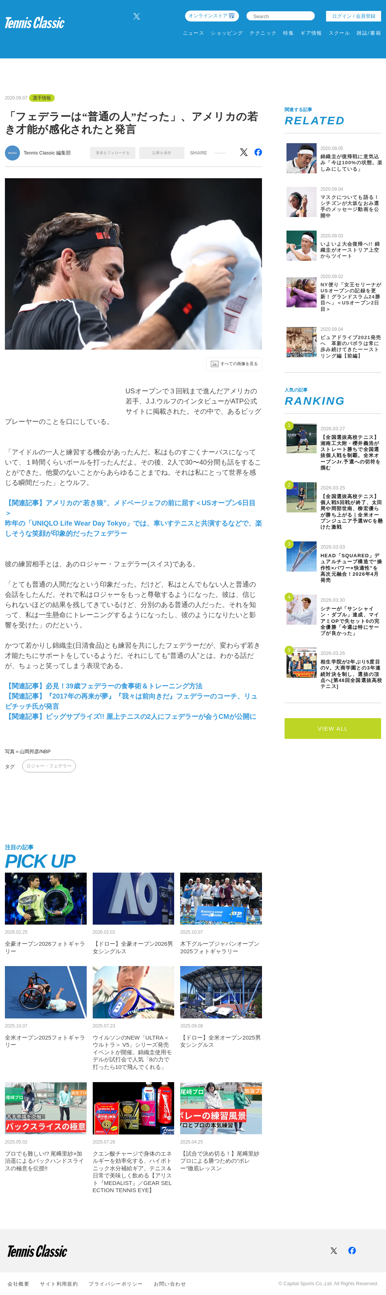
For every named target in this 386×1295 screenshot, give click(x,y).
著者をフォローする (113, 153)
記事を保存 (161, 153)
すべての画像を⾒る (229, 364)
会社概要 (18, 1283)
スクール (340, 33)
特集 (288, 33)
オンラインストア (208, 15)
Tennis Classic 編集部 (47, 152)
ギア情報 (311, 33)
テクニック (263, 33)
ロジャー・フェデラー (49, 767)
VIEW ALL (333, 728)
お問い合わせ (170, 1283)
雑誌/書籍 (369, 33)
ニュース (194, 33)
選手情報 (42, 98)
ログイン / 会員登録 (353, 16)
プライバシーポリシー (116, 1283)
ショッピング (227, 33)
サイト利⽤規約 (59, 1283)
